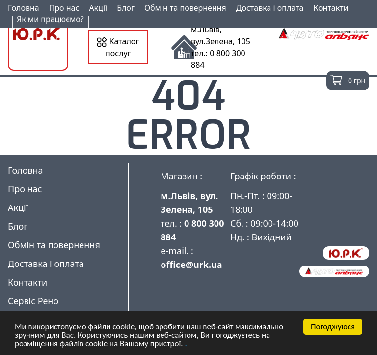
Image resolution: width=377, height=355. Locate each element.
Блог (126, 7)
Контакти (330, 7)
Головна (23, 7)
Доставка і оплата (270, 7)
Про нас (64, 7)
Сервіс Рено (33, 301)
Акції (98, 7)
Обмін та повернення (185, 7)
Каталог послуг (118, 47)
